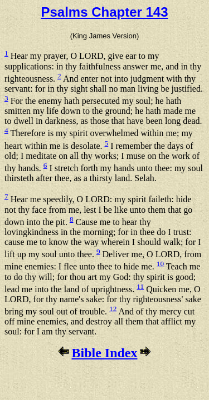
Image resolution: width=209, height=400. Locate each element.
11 (140, 286)
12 (112, 308)
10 (160, 263)
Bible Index (104, 353)
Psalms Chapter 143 (104, 11)
